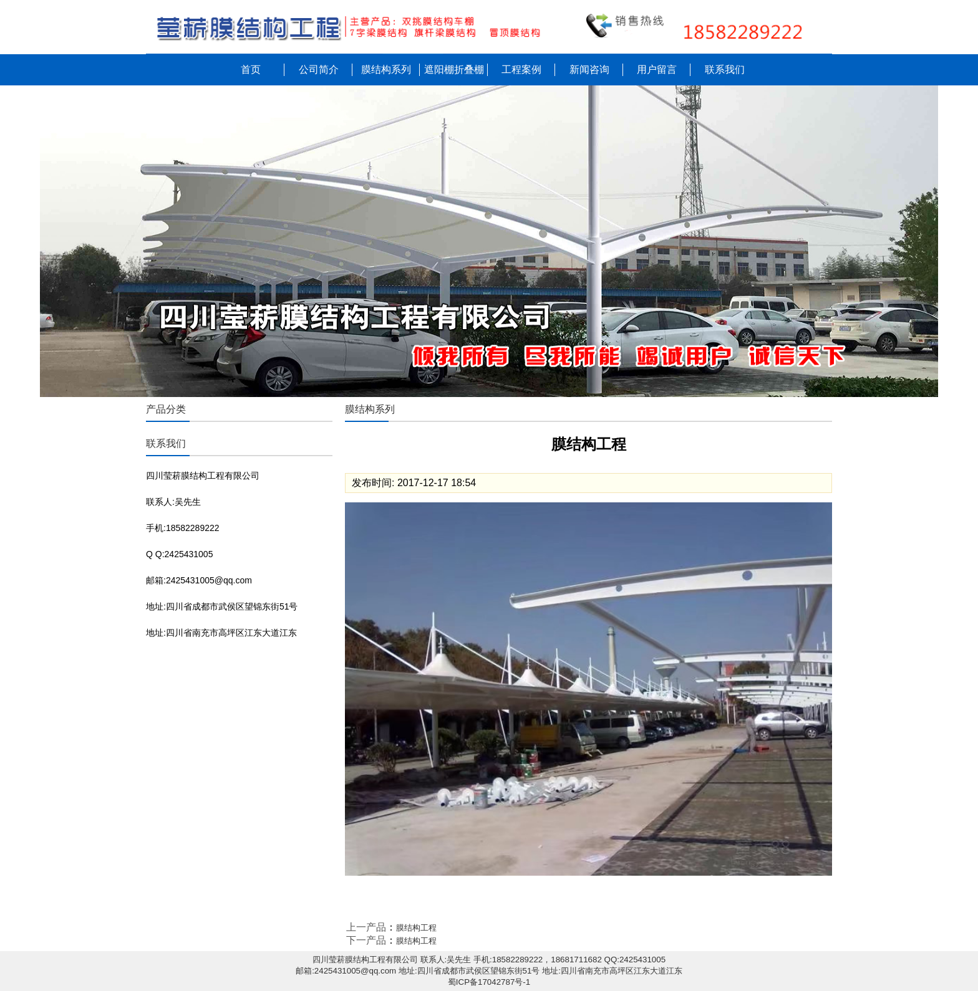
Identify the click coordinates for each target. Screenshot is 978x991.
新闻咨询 (589, 69)
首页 (251, 69)
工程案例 (521, 69)
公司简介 (319, 69)
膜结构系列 (386, 69)
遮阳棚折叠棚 (454, 69)
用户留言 (657, 69)
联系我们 (725, 69)
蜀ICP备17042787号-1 (489, 982)
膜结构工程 (416, 927)
